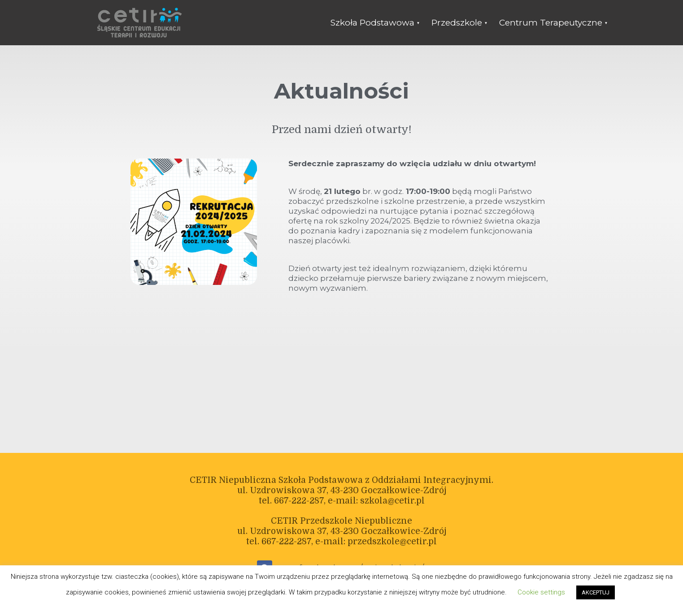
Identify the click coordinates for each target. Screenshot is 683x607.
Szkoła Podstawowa (372, 22)
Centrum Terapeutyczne (550, 22)
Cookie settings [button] (541, 592)
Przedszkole (456, 22)
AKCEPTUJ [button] (595, 592)
